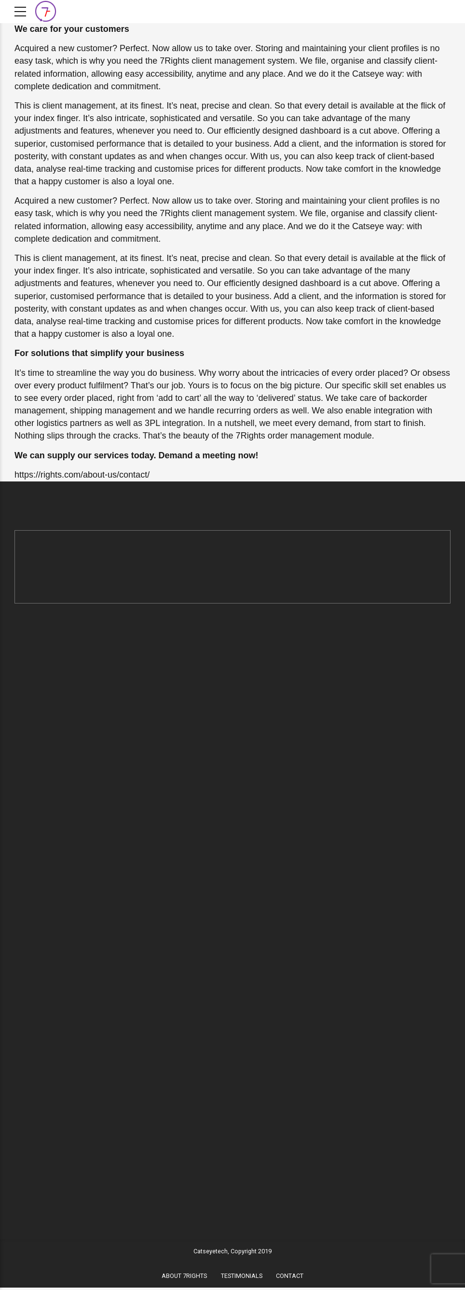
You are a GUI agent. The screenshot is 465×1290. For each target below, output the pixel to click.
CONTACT (289, 1277)
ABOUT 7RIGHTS (184, 1277)
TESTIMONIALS (241, 1277)
